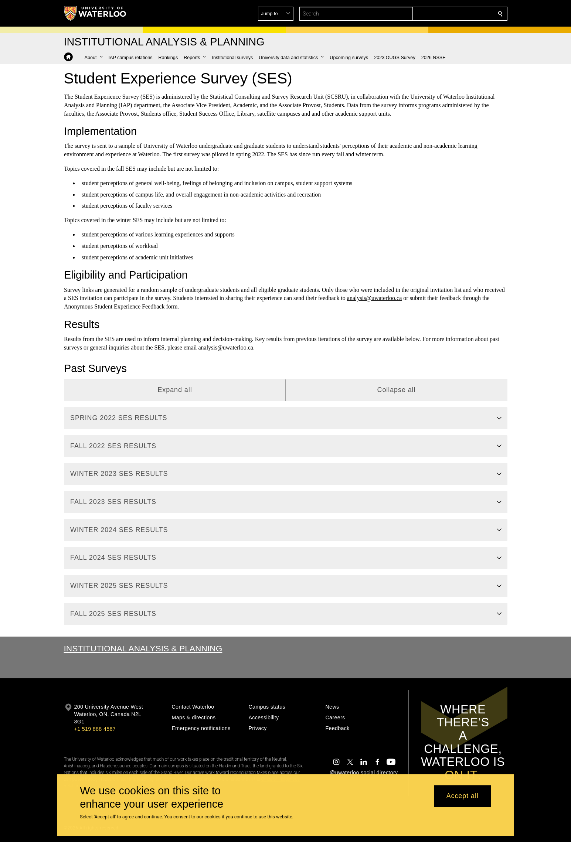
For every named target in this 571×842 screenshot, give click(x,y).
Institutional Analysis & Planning (143, 648)
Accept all (462, 796)
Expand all (174, 389)
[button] (446, 13)
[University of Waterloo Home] (95, 13)
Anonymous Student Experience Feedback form (120, 306)
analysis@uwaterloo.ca (374, 298)
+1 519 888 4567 (95, 729)
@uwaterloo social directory (364, 772)
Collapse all (396, 389)
